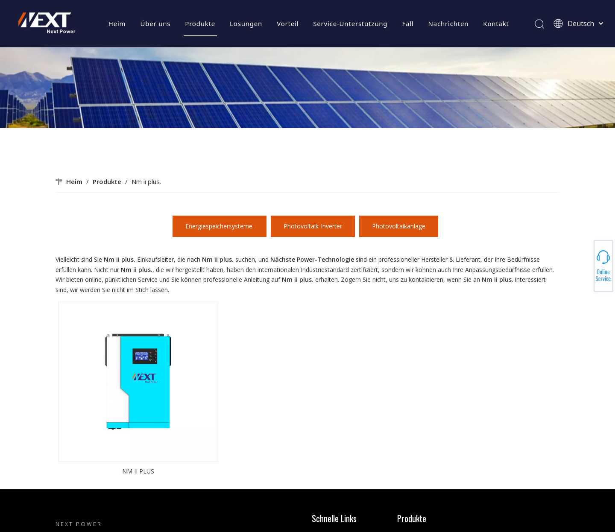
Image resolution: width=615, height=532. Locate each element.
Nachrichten (448, 23)
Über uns (155, 23)
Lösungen (246, 23)
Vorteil (288, 23)
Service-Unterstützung (350, 23)
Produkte (200, 23)
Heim (117, 23)
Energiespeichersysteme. (219, 226)
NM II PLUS (138, 471)
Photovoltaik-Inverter (313, 226)
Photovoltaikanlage (398, 226)
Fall (407, 23)
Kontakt (496, 23)
